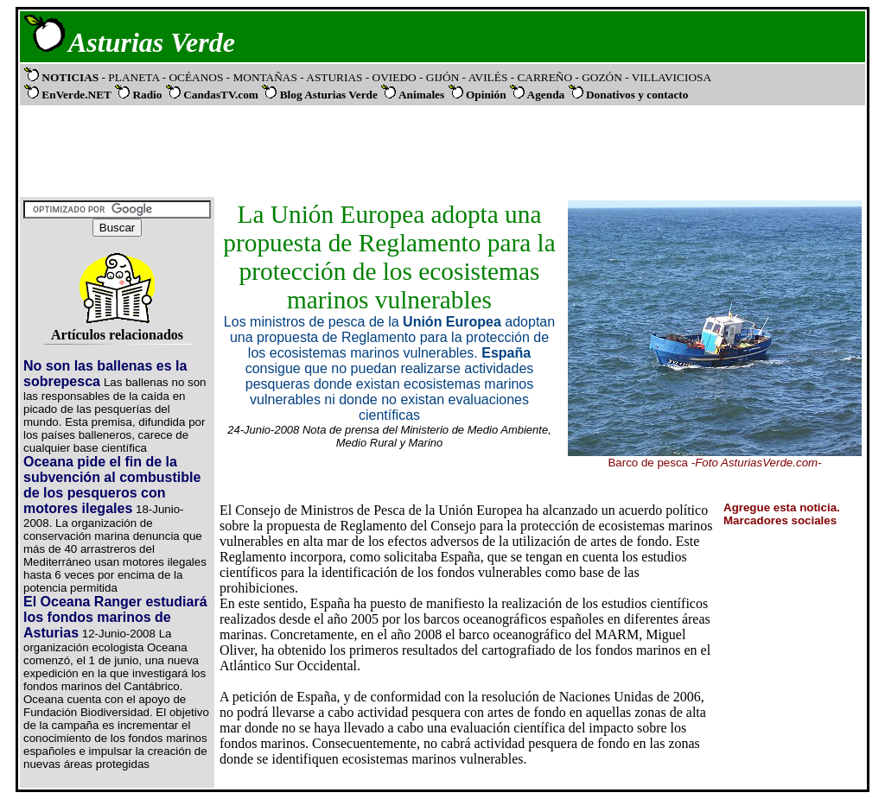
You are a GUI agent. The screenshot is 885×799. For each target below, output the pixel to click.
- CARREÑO (543, 77)
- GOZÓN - (601, 77)
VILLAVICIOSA (670, 77)
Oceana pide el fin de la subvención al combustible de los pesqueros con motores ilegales (112, 485)
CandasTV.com (220, 94)
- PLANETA (131, 77)
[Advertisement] (439, 149)
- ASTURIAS (333, 77)
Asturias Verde (151, 42)
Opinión (486, 94)
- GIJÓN (439, 77)
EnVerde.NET (76, 94)
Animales (421, 94)
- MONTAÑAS (263, 77)
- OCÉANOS (194, 77)
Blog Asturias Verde (329, 94)
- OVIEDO (392, 77)
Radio (147, 94)
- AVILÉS (486, 77)
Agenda (546, 94)
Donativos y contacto (637, 94)
